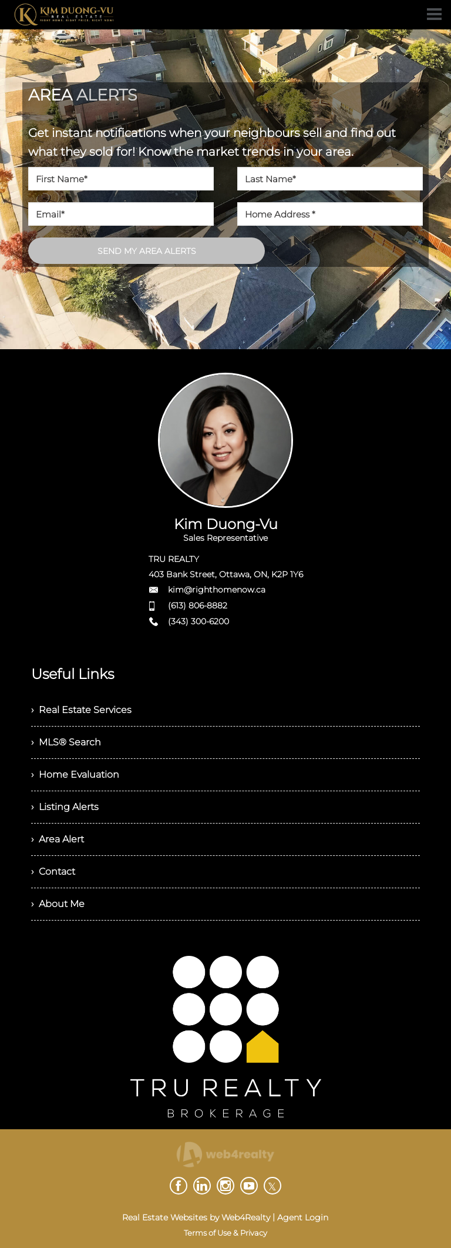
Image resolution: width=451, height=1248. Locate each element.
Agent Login (302, 1217)
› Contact (53, 871)
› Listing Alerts (65, 806)
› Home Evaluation (75, 774)
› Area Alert (57, 839)
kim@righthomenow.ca (216, 589)
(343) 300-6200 (198, 621)
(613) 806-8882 (197, 605)
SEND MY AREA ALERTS (146, 251)
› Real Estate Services (81, 709)
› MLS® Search (66, 742)
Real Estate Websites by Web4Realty (196, 1217)
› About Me (58, 903)
